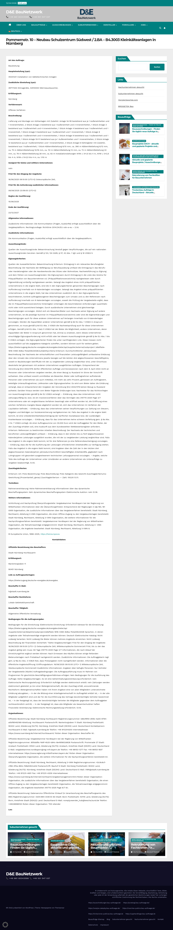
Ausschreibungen (62, 25)
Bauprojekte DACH (139, 141)
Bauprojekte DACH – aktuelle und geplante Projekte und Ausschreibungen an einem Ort (146, 146)
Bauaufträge (38, 25)
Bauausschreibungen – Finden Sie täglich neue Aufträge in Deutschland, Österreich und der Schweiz (147, 133)
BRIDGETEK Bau (125, 106)
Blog (108, 919)
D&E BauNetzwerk (24, 11)
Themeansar (59, 908)
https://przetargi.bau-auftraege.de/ (136, 903)
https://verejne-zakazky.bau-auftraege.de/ (104, 908)
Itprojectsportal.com (128, 100)
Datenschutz (93, 925)
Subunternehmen (87, 25)
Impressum (104, 925)
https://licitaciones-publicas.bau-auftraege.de (105, 914)
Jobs (143, 25)
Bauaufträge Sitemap (96, 919)
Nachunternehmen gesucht (131, 87)
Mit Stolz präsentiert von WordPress (20, 908)
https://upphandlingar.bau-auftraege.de (140, 914)
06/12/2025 (98, 852)
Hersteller (109, 25)
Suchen (122, 58)
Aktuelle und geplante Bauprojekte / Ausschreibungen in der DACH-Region (146, 156)
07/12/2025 (17, 852)
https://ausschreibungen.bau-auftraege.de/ (104, 903)
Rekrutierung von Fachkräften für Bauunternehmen (145, 171)
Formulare (128, 25)
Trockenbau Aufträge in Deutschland (146, 187)
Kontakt (161, 919)
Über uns (21, 25)
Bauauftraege (31, 852)
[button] (160, 28)
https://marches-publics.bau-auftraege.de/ (139, 908)
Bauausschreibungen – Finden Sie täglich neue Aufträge (147, 125)
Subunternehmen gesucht (130, 93)
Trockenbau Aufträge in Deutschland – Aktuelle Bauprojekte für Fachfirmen (145, 192)
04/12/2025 (138, 852)
